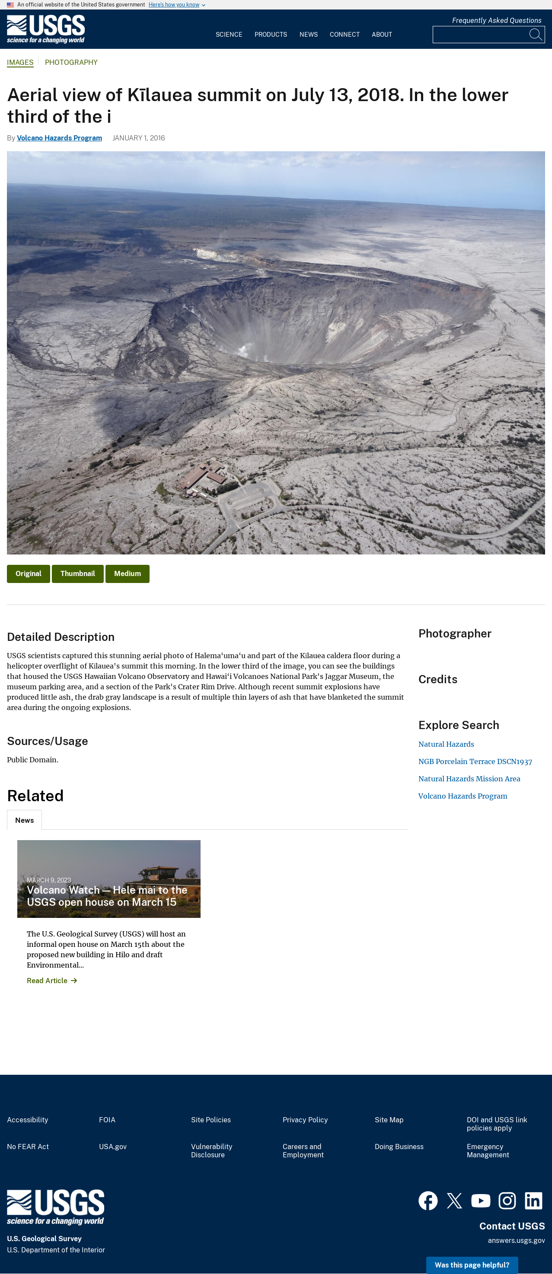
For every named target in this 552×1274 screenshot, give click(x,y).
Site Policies (211, 1120)
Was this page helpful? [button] (472, 1265)
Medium (127, 574)
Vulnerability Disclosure (212, 1151)
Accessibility (27, 1120)
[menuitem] (229, 29)
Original (28, 574)
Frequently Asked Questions (497, 20)
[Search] (536, 34)
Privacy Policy (305, 1120)
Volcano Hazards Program (59, 138)
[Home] (46, 42)
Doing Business (399, 1147)
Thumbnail (78, 574)
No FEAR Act (28, 1147)
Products (271, 34)
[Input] (489, 34)
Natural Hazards (446, 744)
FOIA (107, 1120)
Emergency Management (488, 1151)
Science (229, 34)
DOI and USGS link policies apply (497, 1124)
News (309, 34)
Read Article (47, 981)
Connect (345, 34)
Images (20, 62)
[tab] (24, 820)
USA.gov (113, 1147)
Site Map (389, 1120)
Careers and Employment (303, 1151)
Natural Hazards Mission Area (469, 778)
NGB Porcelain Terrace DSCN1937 (475, 761)
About (382, 34)
